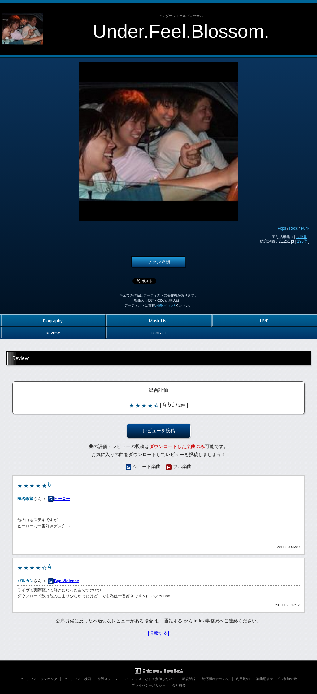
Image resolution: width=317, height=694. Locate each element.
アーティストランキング (38, 679)
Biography (53, 320)
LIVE (264, 320)
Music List (158, 320)
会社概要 (179, 685)
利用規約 (243, 679)
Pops (282, 228)
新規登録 (189, 679)
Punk (305, 228)
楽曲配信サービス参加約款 (276, 679)
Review (53, 332)
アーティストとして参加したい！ (150, 679)
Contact (158, 332)
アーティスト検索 (77, 679)
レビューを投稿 (158, 430)
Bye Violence (66, 580)
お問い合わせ (165, 305)
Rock (293, 228)
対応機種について (215, 679)
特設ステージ (108, 679)
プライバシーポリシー (149, 685)
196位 (302, 241)
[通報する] (158, 633)
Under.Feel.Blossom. (181, 31)
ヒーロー (62, 498)
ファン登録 (158, 262)
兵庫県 (301, 237)
